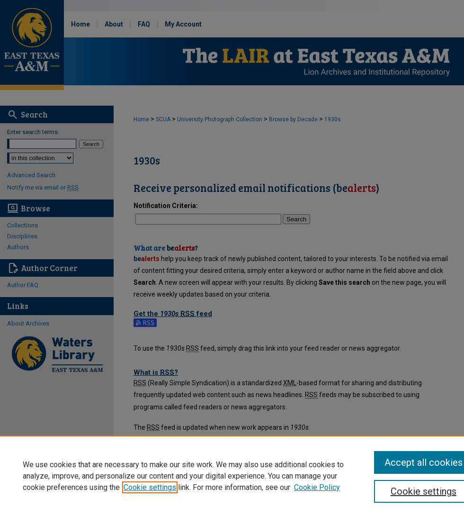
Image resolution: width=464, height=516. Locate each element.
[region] (232, 475)
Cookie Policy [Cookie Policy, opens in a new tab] (317, 487)
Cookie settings (150, 487)
